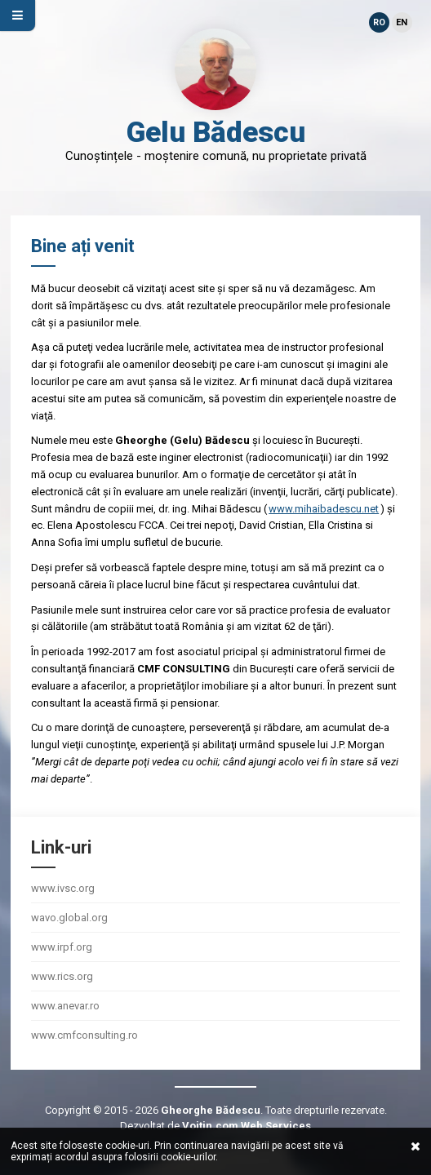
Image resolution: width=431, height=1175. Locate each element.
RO (379, 22)
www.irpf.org (61, 947)
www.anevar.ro (65, 1006)
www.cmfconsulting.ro (84, 1035)
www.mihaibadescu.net (324, 509)
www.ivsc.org (63, 888)
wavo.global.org (69, 917)
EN (401, 22)
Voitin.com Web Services (246, 1126)
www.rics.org (62, 976)
